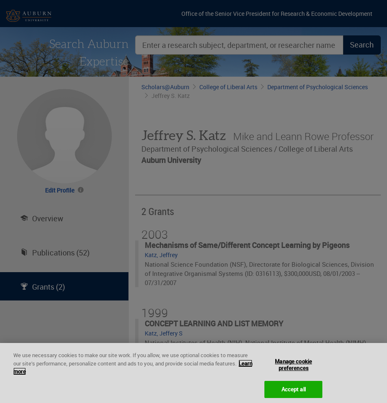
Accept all (293, 392)
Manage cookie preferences (293, 368)
